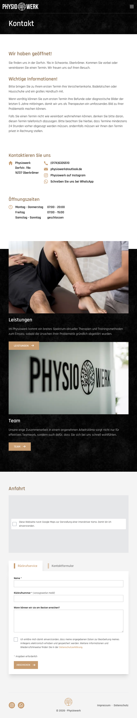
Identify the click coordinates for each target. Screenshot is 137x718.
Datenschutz (121, 705)
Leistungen (24, 346)
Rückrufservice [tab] (27, 566)
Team (20, 446)
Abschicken (25, 665)
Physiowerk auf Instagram (65, 175)
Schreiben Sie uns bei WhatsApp (69, 181)
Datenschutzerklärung (70, 647)
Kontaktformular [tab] (63, 566)
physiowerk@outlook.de (63, 169)
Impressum (103, 705)
